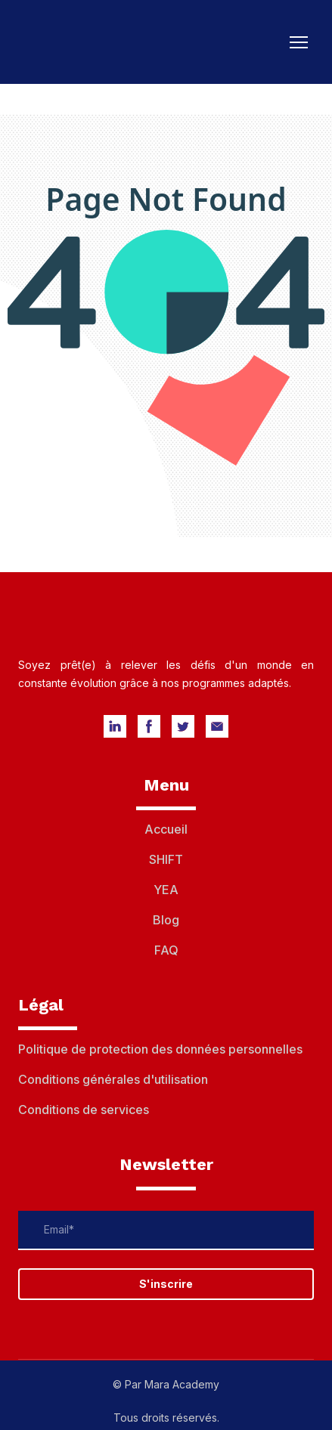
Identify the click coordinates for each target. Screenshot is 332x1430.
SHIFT (166, 859)
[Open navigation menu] (299, 42)
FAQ (166, 950)
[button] (115, 726)
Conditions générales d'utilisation (113, 1079)
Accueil (166, 829)
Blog (166, 919)
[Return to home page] (89, 42)
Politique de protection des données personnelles (160, 1049)
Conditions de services (83, 1109)
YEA (166, 889)
